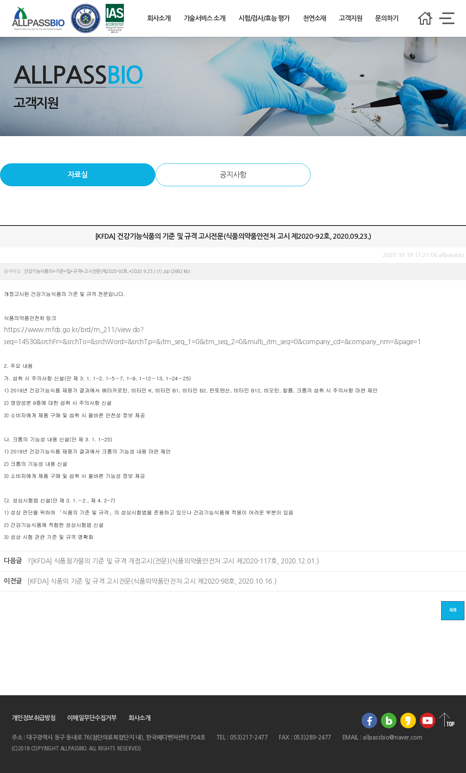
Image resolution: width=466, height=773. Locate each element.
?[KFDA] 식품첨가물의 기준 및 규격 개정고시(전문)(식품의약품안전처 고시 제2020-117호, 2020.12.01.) (173, 561)
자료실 (77, 174)
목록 (452, 610)
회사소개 (158, 18)
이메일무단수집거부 (91, 718)
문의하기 (386, 18)
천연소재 (314, 18)
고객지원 (350, 18)
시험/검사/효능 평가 (264, 18)
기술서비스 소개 (204, 18)
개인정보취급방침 (34, 718)
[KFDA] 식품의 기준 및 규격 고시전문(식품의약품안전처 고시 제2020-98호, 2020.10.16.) (151, 581)
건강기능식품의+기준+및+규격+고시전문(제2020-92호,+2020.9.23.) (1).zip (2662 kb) (107, 271)
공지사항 (233, 174)
